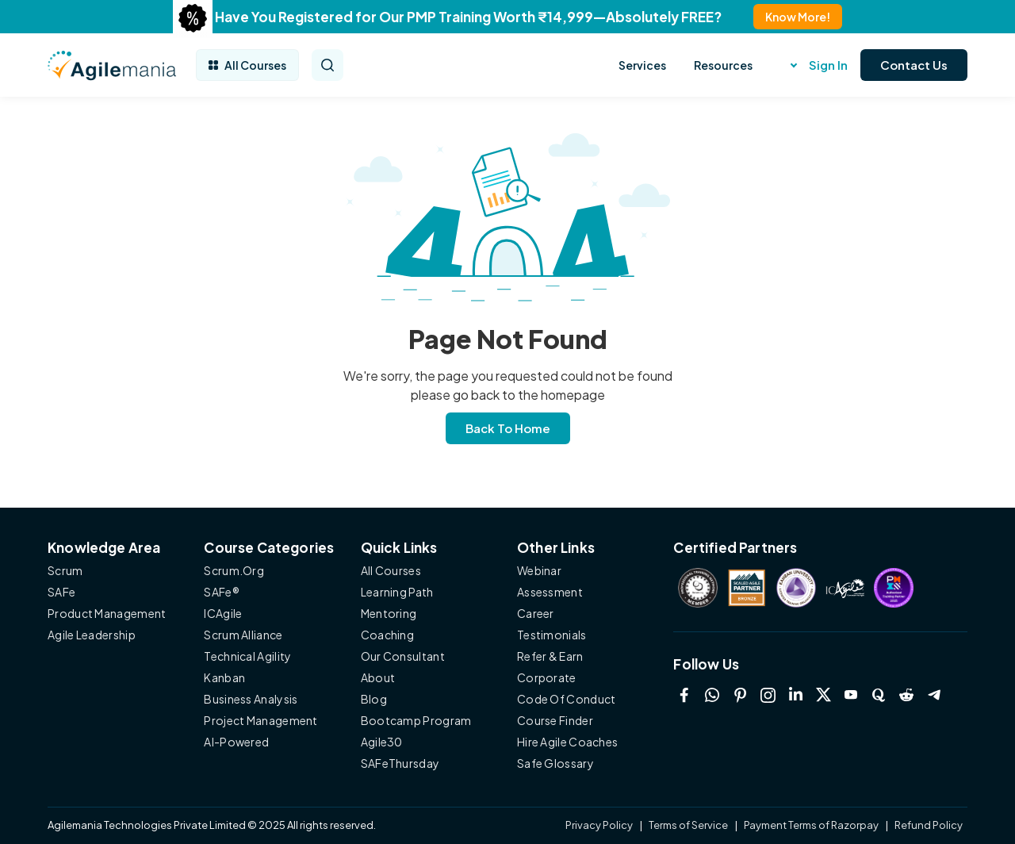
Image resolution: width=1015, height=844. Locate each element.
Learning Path (397, 592)
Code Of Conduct (566, 699)
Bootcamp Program (416, 720)
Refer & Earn (550, 656)
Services (642, 65)
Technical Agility (247, 656)
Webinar (539, 570)
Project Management (260, 720)
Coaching (387, 634)
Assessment (550, 592)
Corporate (546, 677)
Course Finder (555, 720)
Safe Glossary (555, 763)
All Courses (247, 65)
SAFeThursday (400, 763)
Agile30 (382, 742)
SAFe (61, 592)
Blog (374, 699)
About (378, 677)
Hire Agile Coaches (567, 742)
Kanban (224, 677)
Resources (723, 65)
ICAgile (223, 613)
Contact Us (914, 64)
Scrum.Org (234, 570)
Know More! (797, 17)
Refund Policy (928, 825)
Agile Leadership (92, 634)
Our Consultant (403, 656)
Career (535, 613)
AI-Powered (236, 742)
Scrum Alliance (243, 634)
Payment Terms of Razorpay (811, 825)
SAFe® (221, 592)
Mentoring (389, 613)
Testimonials (552, 634)
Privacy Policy (599, 825)
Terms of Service (688, 825)
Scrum (65, 570)
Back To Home (507, 427)
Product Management (107, 613)
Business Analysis (250, 699)
